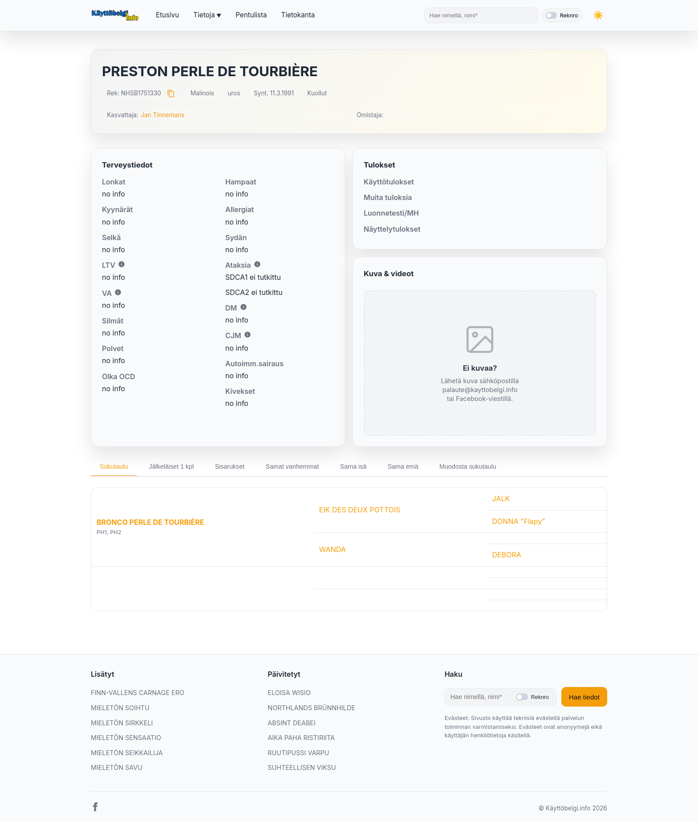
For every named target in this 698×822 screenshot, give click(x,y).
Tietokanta (298, 15)
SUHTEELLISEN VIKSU (302, 768)
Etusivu (167, 15)
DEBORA (506, 554)
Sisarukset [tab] (231, 466)
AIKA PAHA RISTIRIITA (301, 737)
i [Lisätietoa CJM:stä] (247, 334)
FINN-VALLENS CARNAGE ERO (137, 693)
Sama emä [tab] (406, 466)
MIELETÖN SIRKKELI (122, 723)
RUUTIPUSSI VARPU (298, 753)
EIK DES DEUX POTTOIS (360, 510)
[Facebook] (95, 808)
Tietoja (204, 15)
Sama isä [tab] (356, 466)
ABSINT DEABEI (292, 723)
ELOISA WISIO (289, 693)
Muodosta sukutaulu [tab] (471, 466)
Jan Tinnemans (162, 115)
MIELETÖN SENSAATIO (126, 737)
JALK (501, 498)
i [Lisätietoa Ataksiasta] (257, 264)
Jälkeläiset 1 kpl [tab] (172, 466)
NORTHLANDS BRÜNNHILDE (311, 708)
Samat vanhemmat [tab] (294, 466)
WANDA (332, 549)
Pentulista (251, 15)
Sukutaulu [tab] (114, 466)
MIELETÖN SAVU (116, 768)
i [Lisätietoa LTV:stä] (121, 264)
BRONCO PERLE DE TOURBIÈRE (150, 522)
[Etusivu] (116, 16)
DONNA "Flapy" (518, 521)
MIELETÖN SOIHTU (120, 708)
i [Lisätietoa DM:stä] (243, 307)
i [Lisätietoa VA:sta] (118, 292)
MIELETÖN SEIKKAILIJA (127, 753)
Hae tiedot (584, 697)
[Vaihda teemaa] (598, 15)
